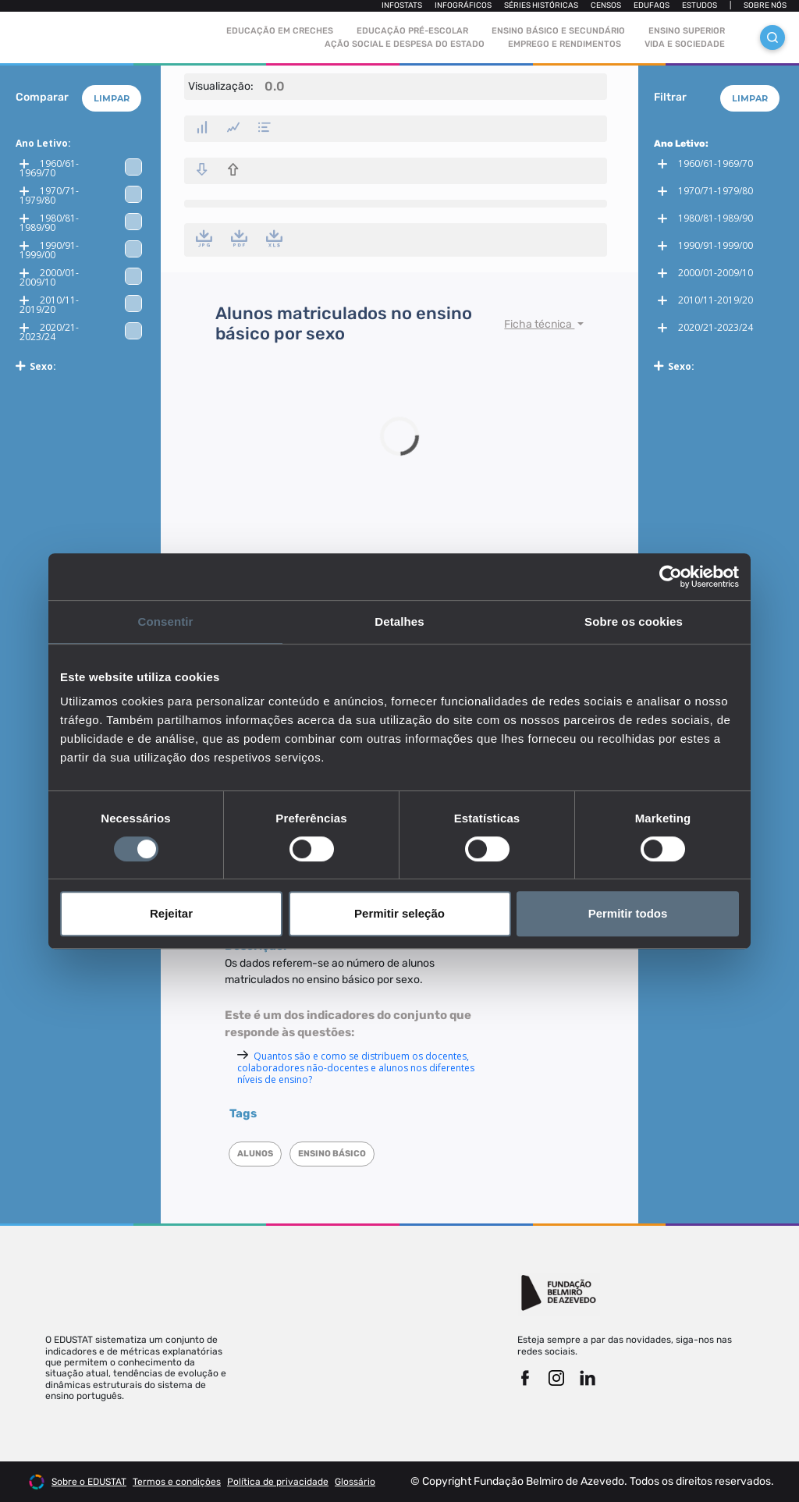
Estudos (699, 5)
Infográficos (463, 5)
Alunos (255, 1154)
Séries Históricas (541, 5)
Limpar (112, 98)
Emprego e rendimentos (564, 44)
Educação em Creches (279, 31)
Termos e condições (177, 1481)
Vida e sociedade (685, 44)
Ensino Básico (332, 1154)
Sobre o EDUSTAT (88, 1481)
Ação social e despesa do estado (405, 44)
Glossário (355, 1481)
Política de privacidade (277, 1481)
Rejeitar (171, 913)
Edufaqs (651, 5)
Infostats (402, 5)
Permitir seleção (399, 913)
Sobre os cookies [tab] (633, 621)
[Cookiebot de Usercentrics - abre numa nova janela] (670, 576)
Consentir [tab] (166, 621)
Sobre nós (765, 5)
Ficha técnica (539, 324)
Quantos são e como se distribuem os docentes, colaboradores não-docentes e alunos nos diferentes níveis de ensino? (355, 1067)
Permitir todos (628, 913)
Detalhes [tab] (399, 621)
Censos (606, 5)
